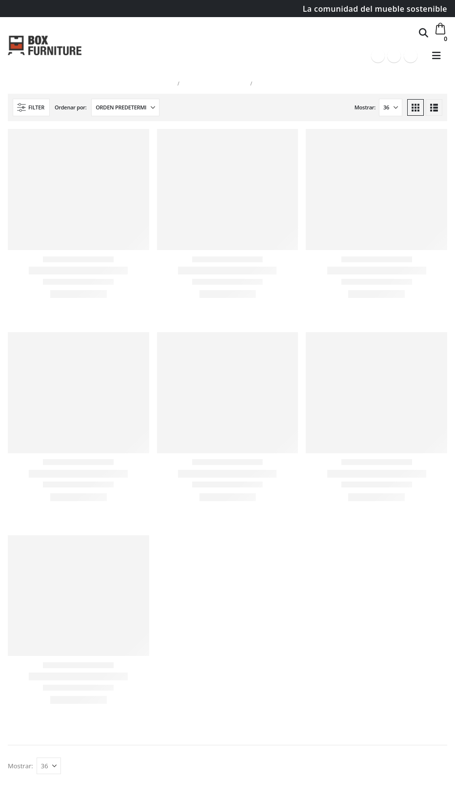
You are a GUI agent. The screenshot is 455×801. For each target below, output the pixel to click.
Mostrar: (365, 107)
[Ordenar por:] (125, 107)
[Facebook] (378, 56)
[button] (423, 32)
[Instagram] (410, 56)
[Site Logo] (44, 45)
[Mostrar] (390, 107)
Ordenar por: (71, 107)
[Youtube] (394, 56)
